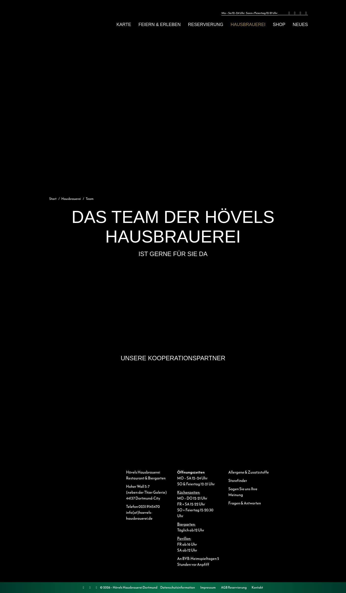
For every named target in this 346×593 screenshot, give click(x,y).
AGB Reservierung (234, 587)
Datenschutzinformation (177, 587)
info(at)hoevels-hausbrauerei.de (139, 515)
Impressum (208, 587)
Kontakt (257, 587)
